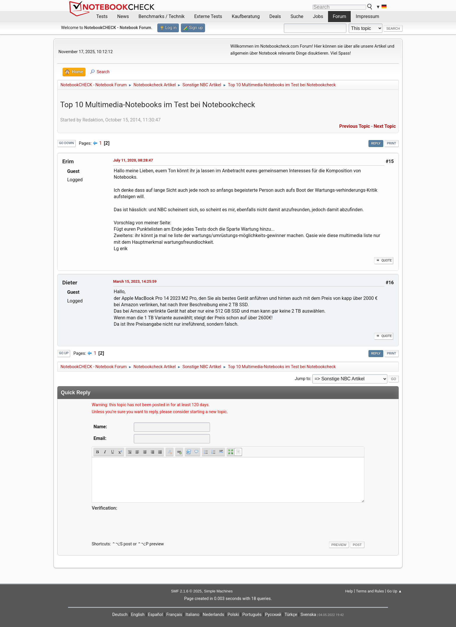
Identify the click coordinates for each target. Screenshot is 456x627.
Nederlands (213, 614)
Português (251, 614)
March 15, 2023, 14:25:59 (134, 281)
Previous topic (354, 126)
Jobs (318, 16)
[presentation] (136, 523)
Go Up (63, 353)
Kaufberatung (246, 16)
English (138, 614)
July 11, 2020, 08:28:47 (133, 160)
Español (155, 614)
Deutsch (120, 614)
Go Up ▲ (394, 591)
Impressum (367, 16)
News (123, 16)
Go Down (66, 143)
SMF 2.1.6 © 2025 (186, 591)
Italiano (192, 614)
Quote (383, 260)
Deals (275, 16)
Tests (102, 16)
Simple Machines (218, 591)
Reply (375, 143)
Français (174, 614)
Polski (233, 614)
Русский (273, 614)
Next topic (385, 126)
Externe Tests (208, 16)
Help (349, 591)
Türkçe (291, 614)
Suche (297, 16)
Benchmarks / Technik (161, 16)
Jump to (302, 378)
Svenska (308, 614)
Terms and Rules (370, 591)
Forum (339, 16)
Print (391, 143)
